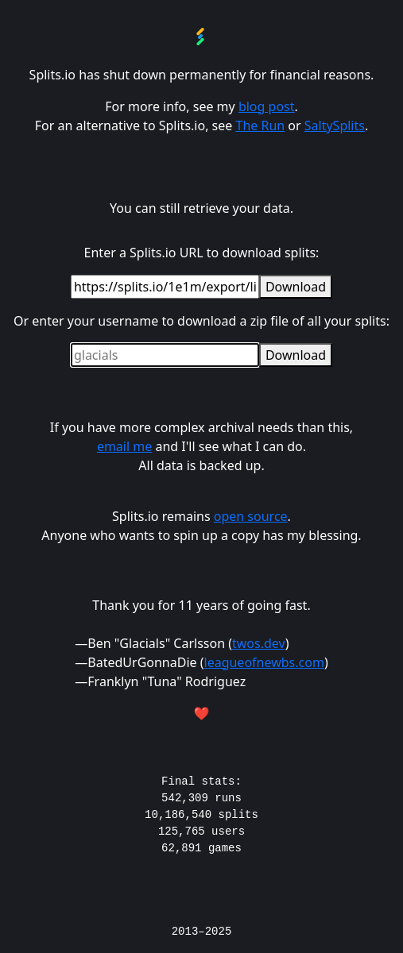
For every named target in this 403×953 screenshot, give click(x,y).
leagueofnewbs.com (264, 662)
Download (295, 286)
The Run (260, 125)
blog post (266, 106)
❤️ (202, 713)
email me (124, 446)
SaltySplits (334, 125)
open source (251, 516)
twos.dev (258, 643)
